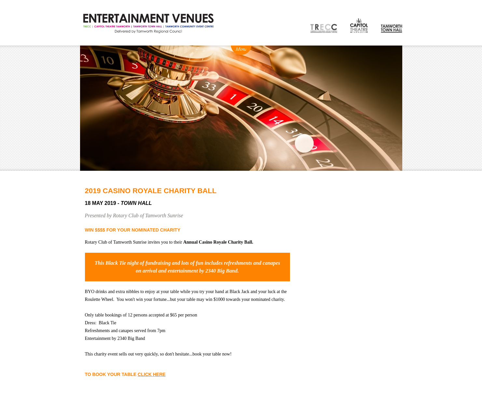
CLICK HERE (152, 374)
